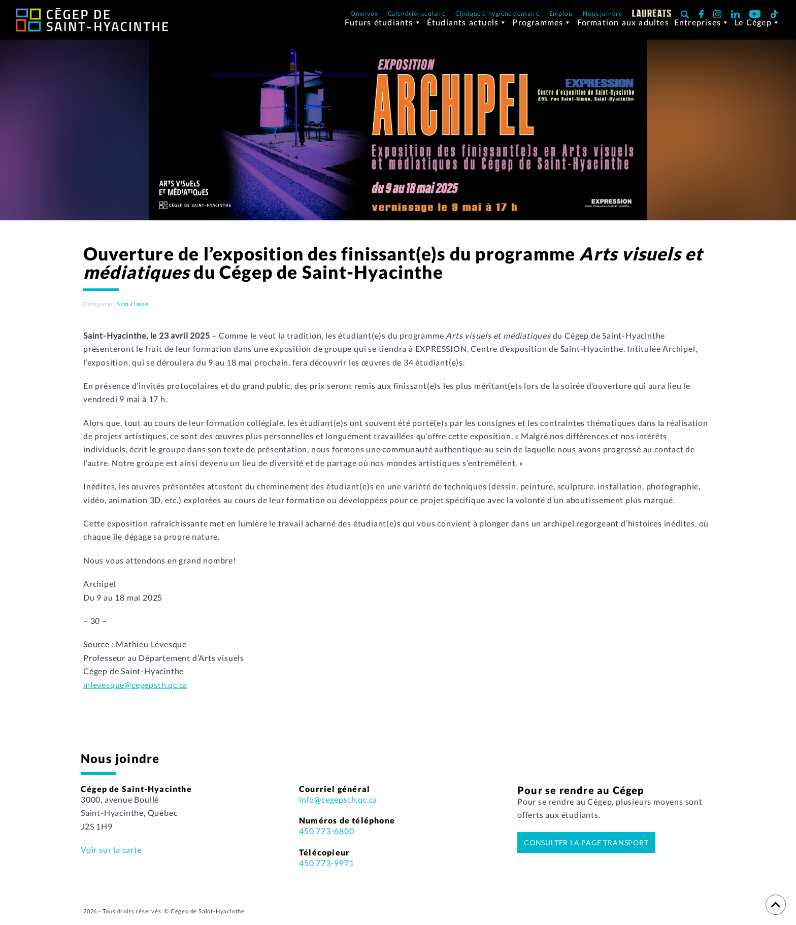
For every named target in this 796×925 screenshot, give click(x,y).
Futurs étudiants (383, 30)
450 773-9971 (326, 869)
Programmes (542, 30)
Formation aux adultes (623, 30)
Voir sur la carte (111, 856)
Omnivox (364, 13)
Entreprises (701, 30)
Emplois (561, 13)
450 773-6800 (326, 837)
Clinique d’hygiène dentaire (497, 13)
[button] (685, 14)
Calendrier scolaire (417, 13)
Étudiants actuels (467, 30)
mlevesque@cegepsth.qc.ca (135, 691)
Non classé (132, 310)
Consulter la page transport (586, 848)
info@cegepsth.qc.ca (338, 805)
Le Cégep (757, 30)
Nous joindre (602, 13)
